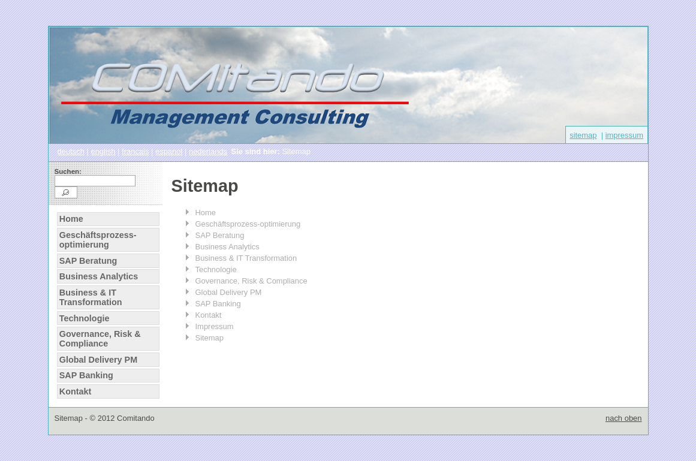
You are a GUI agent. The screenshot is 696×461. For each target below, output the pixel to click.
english (103, 151)
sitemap (583, 135)
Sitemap (209, 337)
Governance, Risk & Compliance (100, 338)
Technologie (84, 318)
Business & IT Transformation (90, 297)
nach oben (623, 418)
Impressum (214, 326)
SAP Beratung (88, 261)
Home (71, 219)
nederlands (208, 151)
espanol (168, 151)
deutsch (71, 151)
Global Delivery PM (98, 359)
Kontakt (75, 391)
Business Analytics (98, 276)
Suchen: (68, 171)
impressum (624, 135)
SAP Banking (86, 375)
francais (135, 151)
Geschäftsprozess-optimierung (98, 239)
